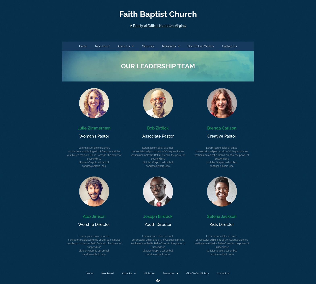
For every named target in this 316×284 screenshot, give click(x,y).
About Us (126, 46)
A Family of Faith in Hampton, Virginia (158, 26)
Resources (171, 46)
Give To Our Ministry (201, 46)
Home (83, 46)
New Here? (102, 46)
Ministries (148, 46)
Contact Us (229, 46)
